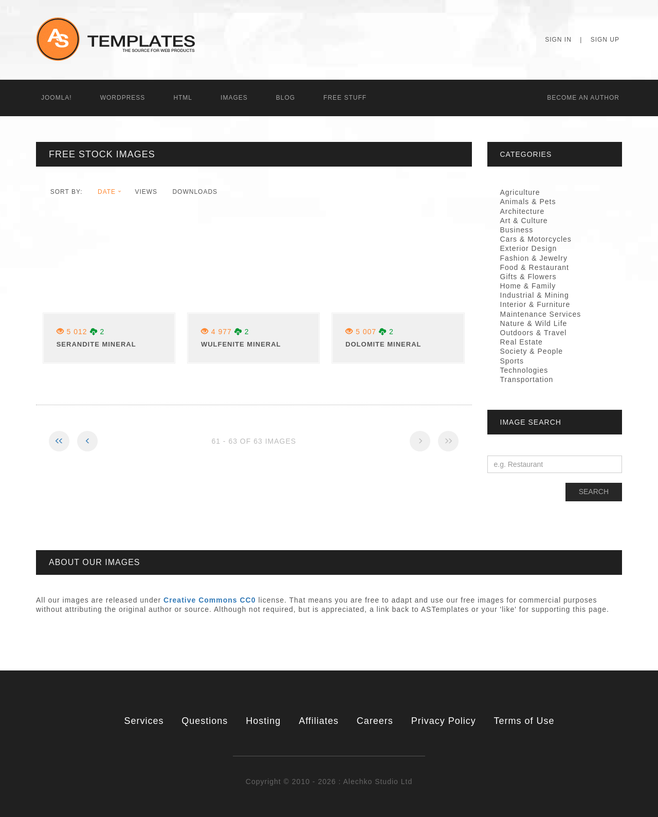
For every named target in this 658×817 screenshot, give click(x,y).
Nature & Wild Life (534, 323)
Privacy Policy (443, 721)
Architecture (522, 211)
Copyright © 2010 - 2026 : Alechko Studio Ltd (329, 781)
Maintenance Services (540, 314)
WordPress (122, 97)
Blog (285, 97)
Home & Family (528, 286)
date (107, 191)
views (146, 191)
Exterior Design (528, 248)
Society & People (531, 351)
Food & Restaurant (535, 267)
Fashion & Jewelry (534, 258)
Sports (512, 361)
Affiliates (319, 721)
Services (143, 721)
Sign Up (605, 39)
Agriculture (520, 192)
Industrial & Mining (534, 295)
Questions (204, 721)
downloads (194, 191)
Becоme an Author (583, 97)
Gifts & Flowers (528, 277)
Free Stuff (345, 97)
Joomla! (56, 97)
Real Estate (521, 342)
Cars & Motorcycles (536, 239)
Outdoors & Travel (533, 333)
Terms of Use (524, 721)
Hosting (263, 721)
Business (517, 230)
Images (234, 97)
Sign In (558, 39)
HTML (182, 97)
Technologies (524, 370)
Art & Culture (524, 220)
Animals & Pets (528, 201)
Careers (375, 721)
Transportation (527, 379)
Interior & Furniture (535, 304)
